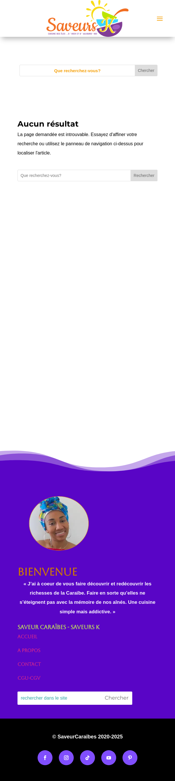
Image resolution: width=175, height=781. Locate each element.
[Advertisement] (88, 267)
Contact (29, 664)
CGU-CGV (29, 678)
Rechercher (144, 175)
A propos (29, 650)
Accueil (27, 636)
